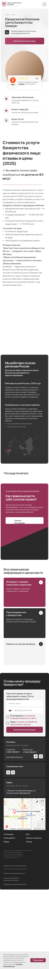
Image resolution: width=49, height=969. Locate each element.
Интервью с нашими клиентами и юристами (18, 662)
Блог (28, 914)
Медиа (6, 921)
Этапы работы (9, 917)
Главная (7, 15)
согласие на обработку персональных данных (23, 802)
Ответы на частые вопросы (20, 723)
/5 (37, 78)
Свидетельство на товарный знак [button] (15, 945)
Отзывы (29, 921)
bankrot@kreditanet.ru (14, 837)
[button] (24, 41)
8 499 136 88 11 (12, 831)
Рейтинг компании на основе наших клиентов (28, 83)
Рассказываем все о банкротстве (16, 693)
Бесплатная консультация (24, 809)
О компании (9, 914)
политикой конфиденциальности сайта (23, 796)
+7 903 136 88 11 (30, 832)
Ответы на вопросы (34, 917)
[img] (12, 4)
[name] (24, 783)
